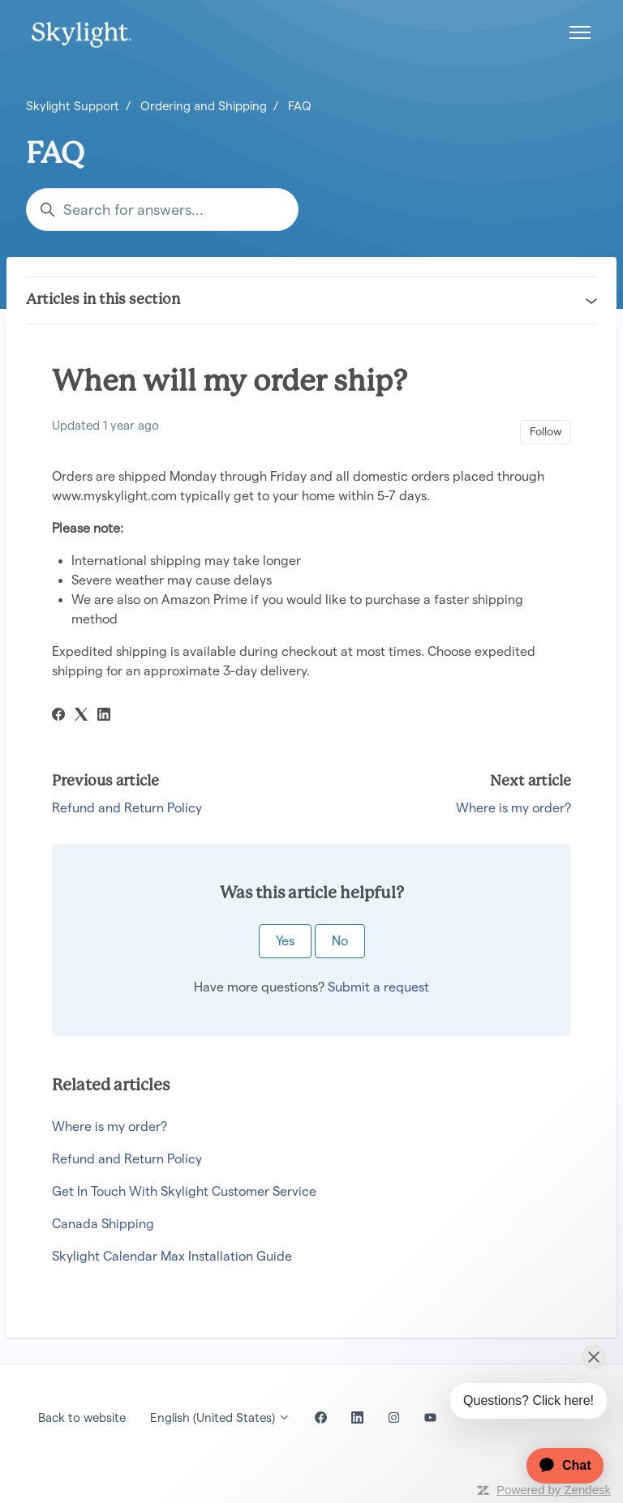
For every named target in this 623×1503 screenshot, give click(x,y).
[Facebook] (58, 716)
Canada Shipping (103, 1224)
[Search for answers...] (162, 209)
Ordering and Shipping (203, 106)
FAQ (300, 106)
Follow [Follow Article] (546, 431)
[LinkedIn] (103, 716)
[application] (557, 1465)
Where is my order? (513, 808)
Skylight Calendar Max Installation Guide (172, 1256)
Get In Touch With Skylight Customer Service (184, 1191)
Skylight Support (72, 106)
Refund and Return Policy (127, 808)
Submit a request (378, 987)
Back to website (82, 1417)
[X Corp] (81, 716)
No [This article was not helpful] (340, 941)
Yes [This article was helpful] (285, 941)
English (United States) (220, 1417)
